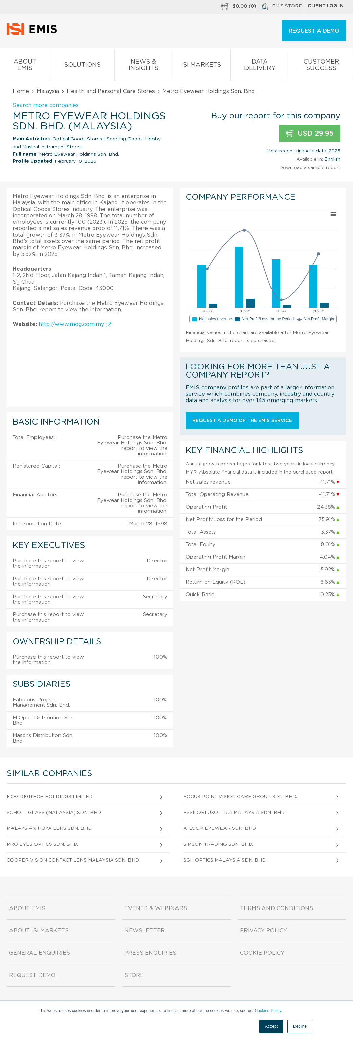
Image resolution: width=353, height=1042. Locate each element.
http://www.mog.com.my (75, 324)
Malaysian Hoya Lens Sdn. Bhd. (49, 828)
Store (134, 975)
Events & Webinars (155, 908)
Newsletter (144, 931)
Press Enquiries (150, 953)
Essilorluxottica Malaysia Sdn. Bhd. (234, 812)
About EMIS (25, 66)
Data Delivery (260, 66)
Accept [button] (271, 1026)
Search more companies (46, 105)
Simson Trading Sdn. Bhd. (218, 844)
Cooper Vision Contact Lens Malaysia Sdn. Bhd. (73, 860)
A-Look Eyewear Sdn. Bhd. (220, 828)
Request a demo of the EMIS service (242, 420)
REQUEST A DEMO (314, 31)
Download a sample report (309, 167)
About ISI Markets (39, 931)
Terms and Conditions (276, 908)
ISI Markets (201, 66)
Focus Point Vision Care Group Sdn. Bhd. (240, 796)
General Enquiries (39, 953)
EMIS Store (282, 6)
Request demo (32, 975)
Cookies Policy (268, 1010)
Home (21, 91)
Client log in (326, 6)
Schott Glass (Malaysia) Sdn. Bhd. (54, 812)
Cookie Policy (262, 953)
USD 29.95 (310, 133)
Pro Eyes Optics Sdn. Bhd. (42, 844)
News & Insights (143, 66)
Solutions (82, 66)
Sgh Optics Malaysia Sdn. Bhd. (224, 860)
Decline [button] (300, 1026)
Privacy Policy (263, 931)
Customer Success (321, 66)
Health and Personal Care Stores (111, 91)
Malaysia (48, 91)
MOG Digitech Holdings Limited (50, 796)
